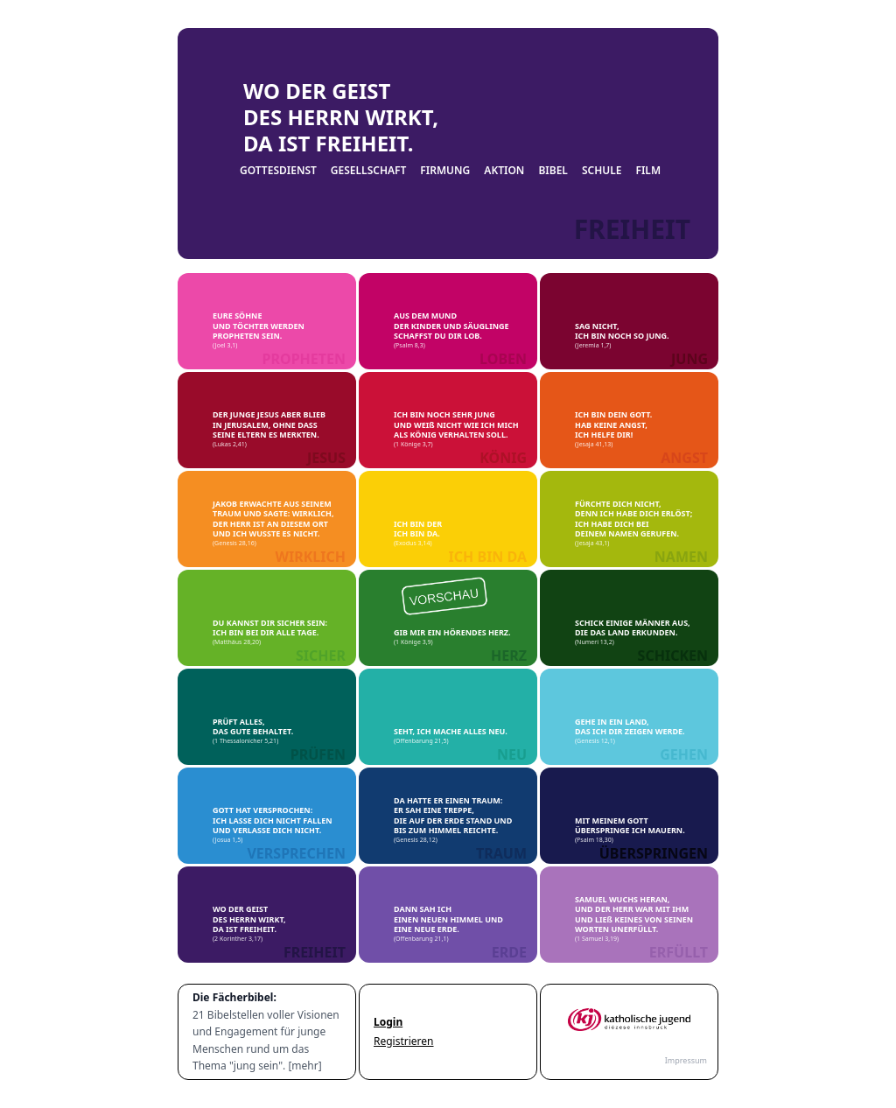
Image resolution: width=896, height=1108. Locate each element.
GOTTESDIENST (278, 171)
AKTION (504, 171)
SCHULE (602, 171)
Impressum (686, 1060)
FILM (648, 171)
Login (388, 1022)
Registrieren (404, 1041)
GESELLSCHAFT (369, 171)
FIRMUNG (445, 171)
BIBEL (553, 171)
